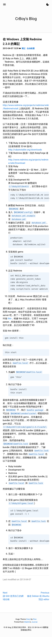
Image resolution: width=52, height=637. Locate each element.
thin (10, 318)
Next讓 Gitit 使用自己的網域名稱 (13, 596)
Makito (27, 622)
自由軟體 (31, 48)
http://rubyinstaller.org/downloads (25, 149)
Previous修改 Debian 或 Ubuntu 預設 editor (38, 596)
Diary (28, 619)
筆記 (23, 48)
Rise (34, 619)
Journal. (34, 622)
